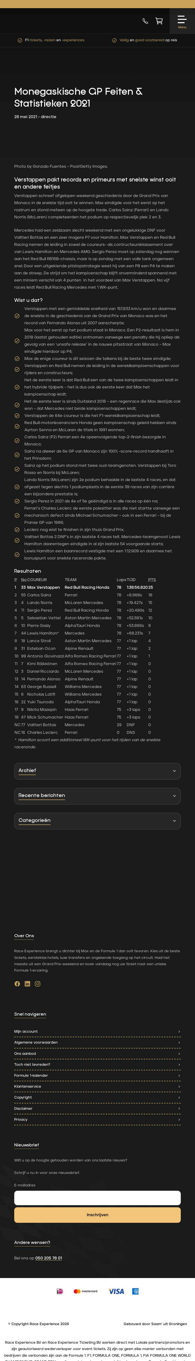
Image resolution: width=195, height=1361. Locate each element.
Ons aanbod (97, 1054)
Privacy (97, 1119)
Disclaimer (97, 1109)
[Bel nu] (145, 21)
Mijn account (97, 1031)
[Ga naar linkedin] (27, 985)
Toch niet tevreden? (97, 1065)
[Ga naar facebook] (17, 985)
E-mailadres (24, 1185)
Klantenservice (97, 1086)
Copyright (97, 1097)
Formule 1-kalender (97, 1075)
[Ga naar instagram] (38, 985)
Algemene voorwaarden (97, 1042)
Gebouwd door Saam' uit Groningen (155, 1324)
